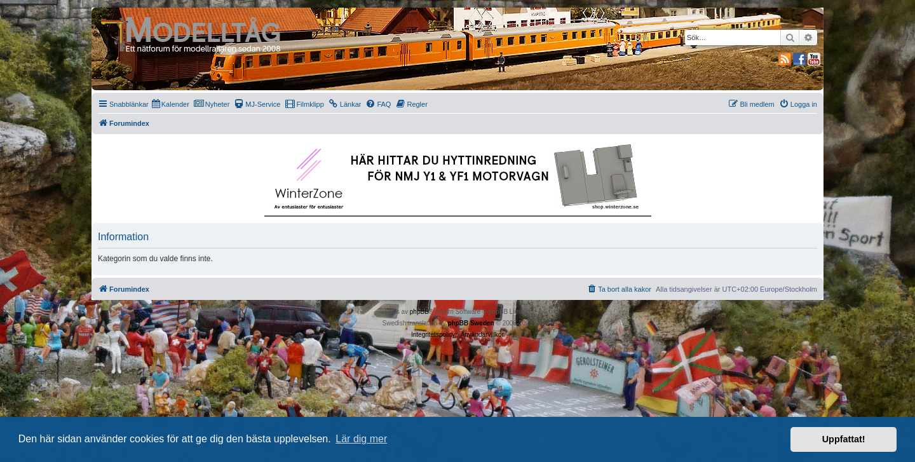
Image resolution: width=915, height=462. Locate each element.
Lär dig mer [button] (361, 438)
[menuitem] (170, 104)
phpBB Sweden (470, 323)
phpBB (419, 311)
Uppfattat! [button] (843, 439)
